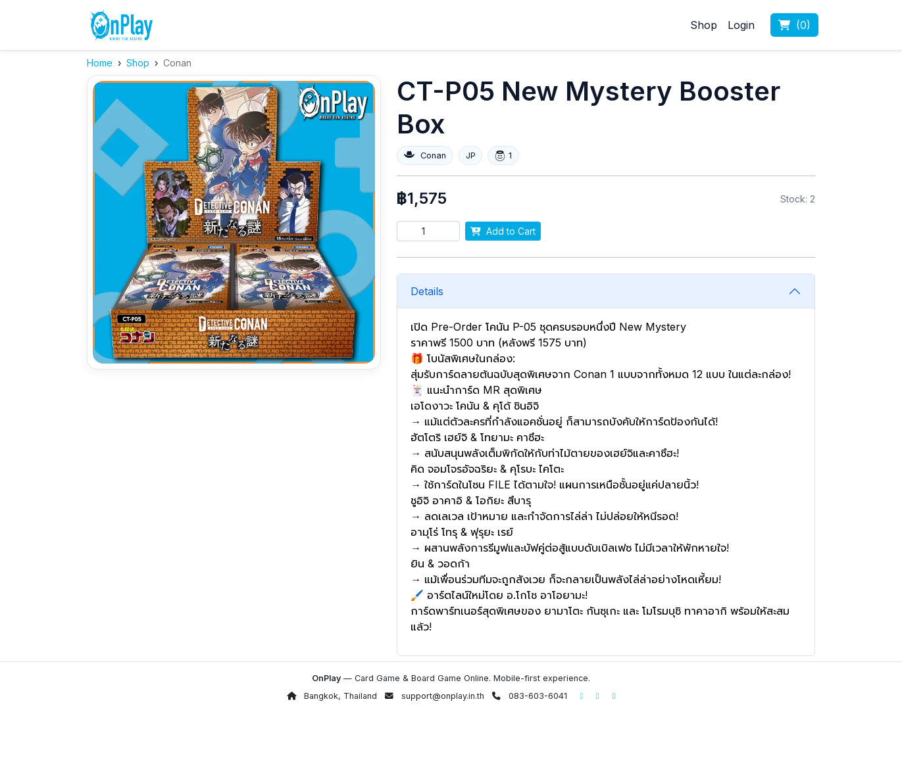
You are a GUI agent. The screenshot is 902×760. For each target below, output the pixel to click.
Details (427, 291)
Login (741, 25)
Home (100, 62)
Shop (703, 25)
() (794, 25)
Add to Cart (503, 231)
